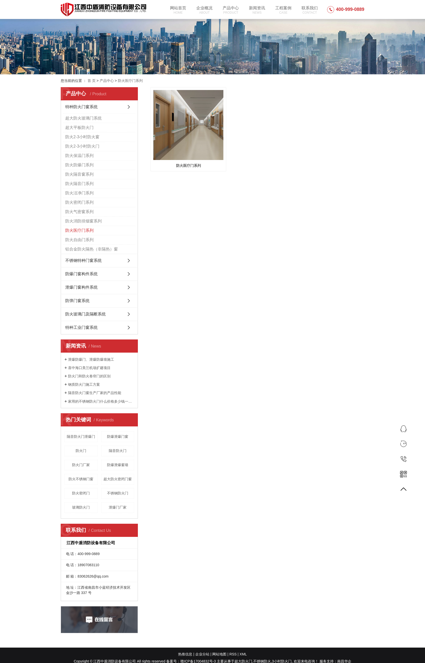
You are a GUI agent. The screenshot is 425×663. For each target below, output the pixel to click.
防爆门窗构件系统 (81, 274)
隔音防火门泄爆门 (81, 437)
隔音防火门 (117, 451)
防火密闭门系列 (79, 202)
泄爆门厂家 (117, 507)
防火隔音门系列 (79, 183)
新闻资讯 (257, 10)
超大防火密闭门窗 (117, 479)
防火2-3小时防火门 (82, 146)
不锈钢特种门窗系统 (83, 260)
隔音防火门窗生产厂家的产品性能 (94, 393)
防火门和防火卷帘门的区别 (89, 376)
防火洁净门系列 (79, 193)
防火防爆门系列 (79, 165)
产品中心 (231, 10)
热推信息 (185, 654)
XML (243, 654)
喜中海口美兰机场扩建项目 (89, 368)
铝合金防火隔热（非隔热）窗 (91, 249)
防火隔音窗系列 (79, 174)
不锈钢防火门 (117, 493)
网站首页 (178, 10)
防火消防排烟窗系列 (83, 221)
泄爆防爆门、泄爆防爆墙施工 (91, 359)
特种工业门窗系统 (81, 327)
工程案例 (283, 10)
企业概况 (204, 10)
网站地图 (219, 654)
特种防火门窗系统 (81, 107)
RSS (233, 654)
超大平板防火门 (79, 127)
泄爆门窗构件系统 (81, 287)
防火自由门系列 (79, 240)
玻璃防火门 (81, 507)
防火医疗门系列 (130, 81)
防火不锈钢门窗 (81, 479)
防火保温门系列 (79, 155)
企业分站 (202, 654)
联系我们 (309, 10)
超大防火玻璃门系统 (83, 118)
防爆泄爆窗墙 (117, 465)
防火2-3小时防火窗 (82, 137)
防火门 (81, 451)
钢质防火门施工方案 (84, 384)
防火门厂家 (81, 465)
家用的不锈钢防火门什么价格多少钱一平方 (101, 401)
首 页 (92, 81)
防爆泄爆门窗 (117, 437)
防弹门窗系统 (77, 301)
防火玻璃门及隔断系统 (85, 314)
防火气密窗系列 (79, 212)
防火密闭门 (81, 493)
